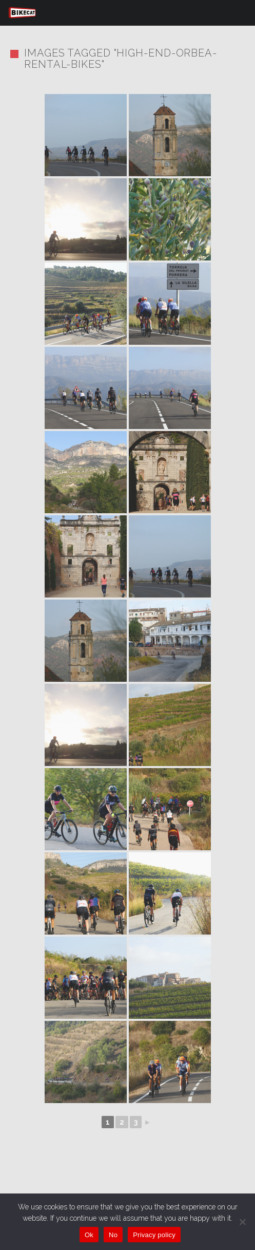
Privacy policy (154, 1235)
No (113, 1235)
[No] (242, 1222)
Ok (89, 1235)
